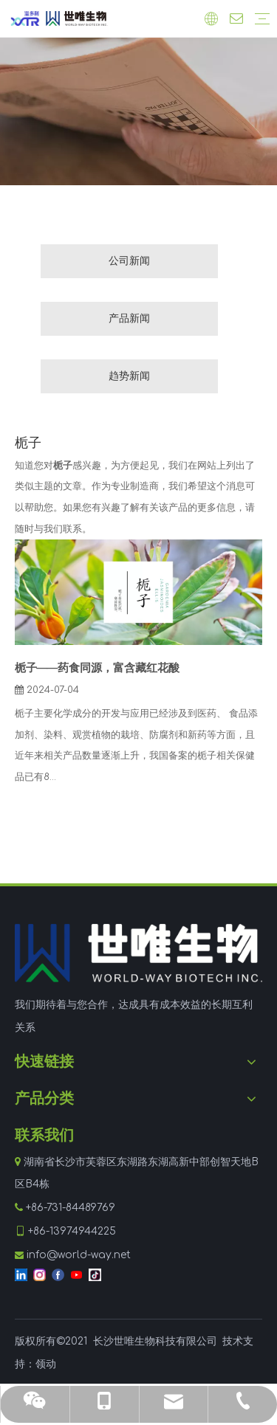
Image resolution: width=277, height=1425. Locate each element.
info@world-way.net (79, 1254)
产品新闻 (129, 318)
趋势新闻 (129, 376)
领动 (45, 1364)
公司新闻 (129, 260)
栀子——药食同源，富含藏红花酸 (97, 668)
